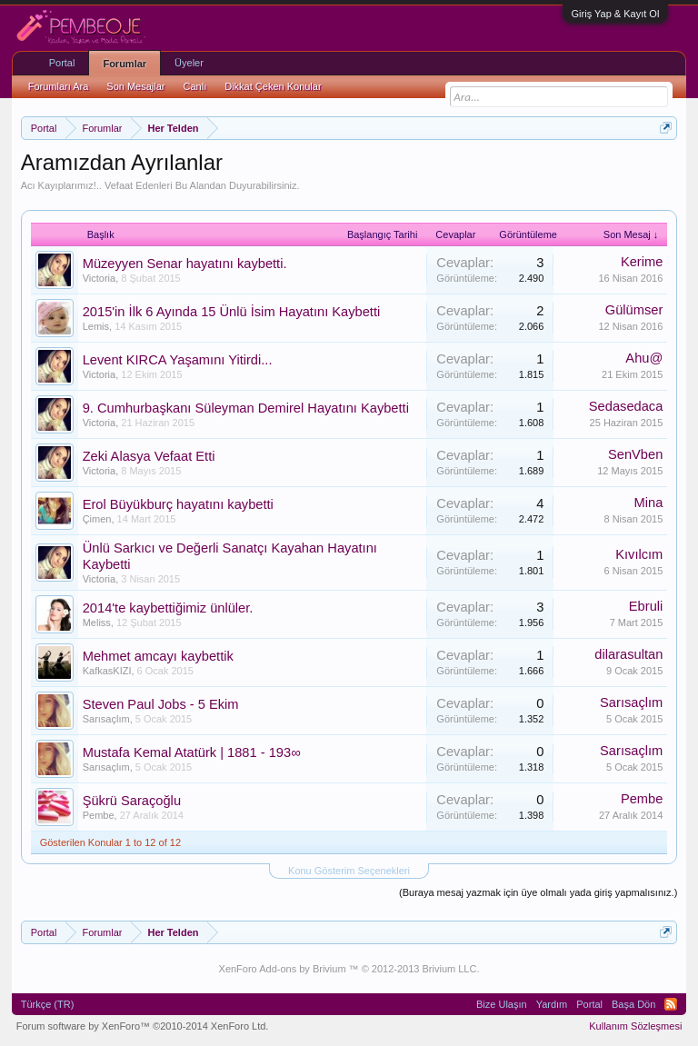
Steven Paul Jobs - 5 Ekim (161, 704)
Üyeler (189, 62)
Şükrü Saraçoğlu (132, 800)
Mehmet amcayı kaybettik (158, 656)
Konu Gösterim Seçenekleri (349, 870)
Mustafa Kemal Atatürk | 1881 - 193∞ (192, 752)
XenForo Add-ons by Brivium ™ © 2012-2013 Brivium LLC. (349, 968)
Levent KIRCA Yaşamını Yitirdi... (178, 360)
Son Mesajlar (135, 86)
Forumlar (124, 63)
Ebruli (646, 606)
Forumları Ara (58, 86)
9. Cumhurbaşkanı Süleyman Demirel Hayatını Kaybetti (246, 408)
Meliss (97, 622)
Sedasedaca (626, 406)
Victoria (99, 278)
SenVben (635, 454)
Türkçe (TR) (48, 1004)
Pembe (99, 815)
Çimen (97, 518)
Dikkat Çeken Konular (272, 86)
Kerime (642, 261)
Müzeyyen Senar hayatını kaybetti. (185, 263)
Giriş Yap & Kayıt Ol (616, 13)
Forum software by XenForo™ (142, 1026)
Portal (62, 62)
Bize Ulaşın (501, 1004)
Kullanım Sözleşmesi (635, 1026)
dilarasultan (628, 654)
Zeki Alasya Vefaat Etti (149, 456)
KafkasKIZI (107, 670)
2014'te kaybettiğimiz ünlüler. (168, 608)
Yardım (552, 1004)
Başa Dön (633, 1004)
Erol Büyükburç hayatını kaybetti (178, 504)
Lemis (96, 326)
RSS (670, 1004)
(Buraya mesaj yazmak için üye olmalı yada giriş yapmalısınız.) (538, 892)
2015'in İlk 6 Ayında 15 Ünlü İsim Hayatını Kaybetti (232, 311)
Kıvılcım (639, 554)
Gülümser (634, 310)
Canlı (195, 86)
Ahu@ (644, 358)
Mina (648, 502)
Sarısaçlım (106, 718)
